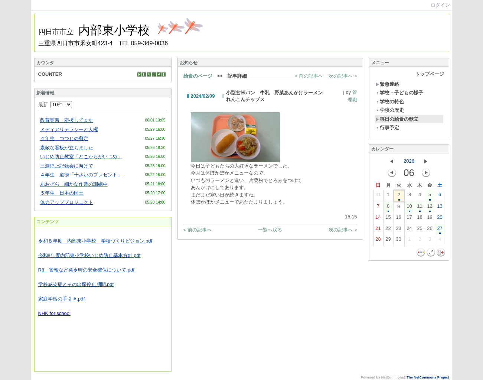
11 (419, 207)
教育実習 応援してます (66, 120)
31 (378, 196)
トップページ (429, 74)
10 (409, 207)
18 (419, 218)
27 (439, 229)
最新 (55, 104)
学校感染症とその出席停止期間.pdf (76, 284)
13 (439, 207)
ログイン (440, 5)
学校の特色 (390, 101)
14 (378, 218)
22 (388, 229)
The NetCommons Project (428, 377)
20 (439, 218)
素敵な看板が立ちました (66, 147)
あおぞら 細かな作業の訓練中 (74, 184)
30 (398, 240)
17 (409, 218)
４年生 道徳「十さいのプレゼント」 (81, 175)
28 (378, 240)
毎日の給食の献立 (397, 119)
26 (429, 229)
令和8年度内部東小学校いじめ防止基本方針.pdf (89, 255)
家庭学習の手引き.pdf (61, 299)
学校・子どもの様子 (399, 92)
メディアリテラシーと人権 (69, 129)
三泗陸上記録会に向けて (66, 166)
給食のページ (197, 76)
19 (429, 218)
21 (378, 229)
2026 (409, 161)
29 (388, 240)
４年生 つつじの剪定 (64, 138)
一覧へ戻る (270, 230)
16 (398, 218)
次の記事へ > (343, 76)
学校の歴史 (390, 110)
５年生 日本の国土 (62, 193)
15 (388, 218)
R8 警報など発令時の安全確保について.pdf (86, 270)
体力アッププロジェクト (66, 202)
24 (409, 229)
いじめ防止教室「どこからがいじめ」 (81, 156)
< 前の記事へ (309, 76)
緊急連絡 (387, 84)
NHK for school (54, 313)
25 (419, 229)
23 (398, 229)
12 (429, 207)
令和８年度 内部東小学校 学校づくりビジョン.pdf (95, 241)
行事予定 (387, 127)
